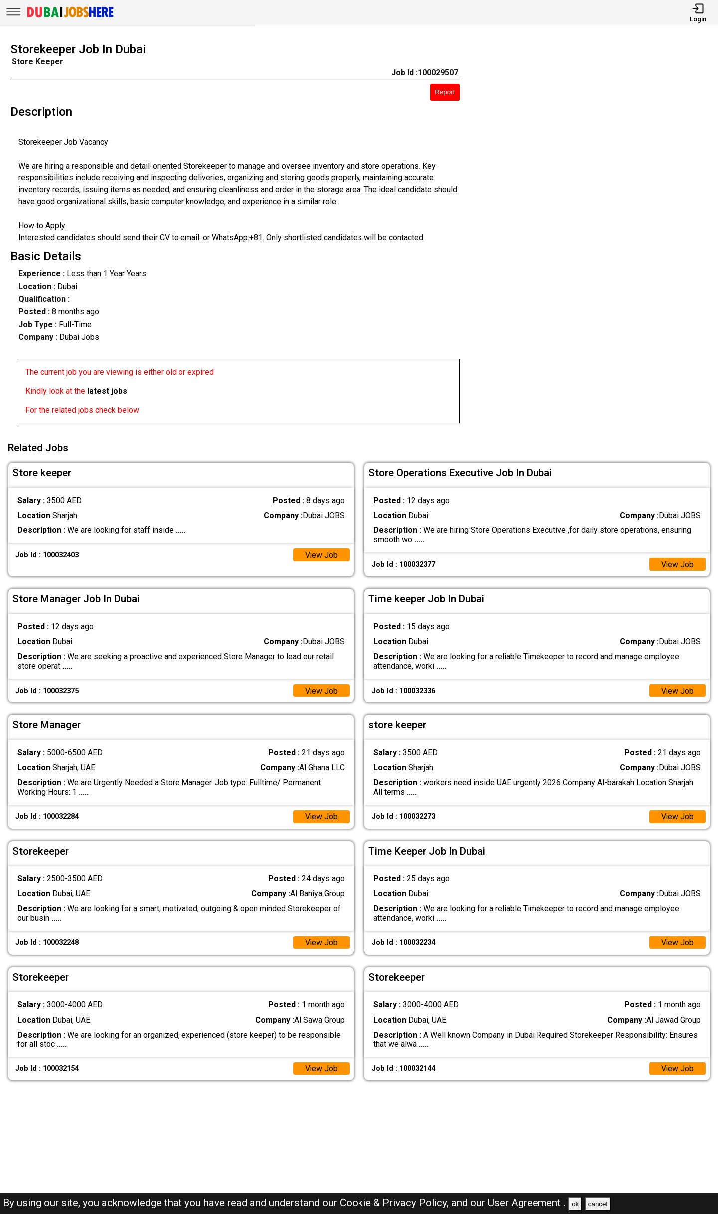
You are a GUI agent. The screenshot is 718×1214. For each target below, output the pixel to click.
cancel (598, 1204)
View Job (321, 554)
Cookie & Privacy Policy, (395, 1203)
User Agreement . (527, 1203)
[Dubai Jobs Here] (70, 16)
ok (575, 1204)
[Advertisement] (598, 236)
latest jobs (107, 391)
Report (445, 92)
